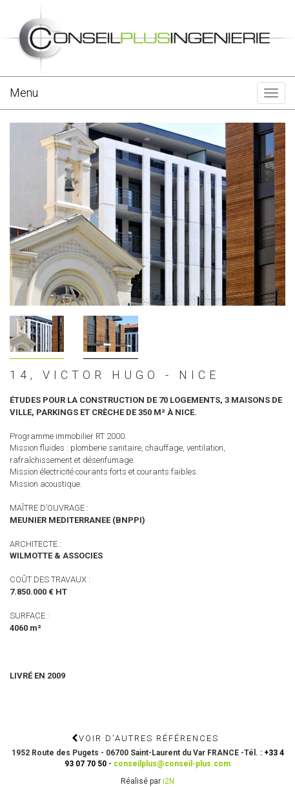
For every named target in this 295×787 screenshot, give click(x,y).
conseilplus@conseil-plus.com (172, 763)
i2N (168, 781)
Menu (24, 92)
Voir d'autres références (145, 738)
